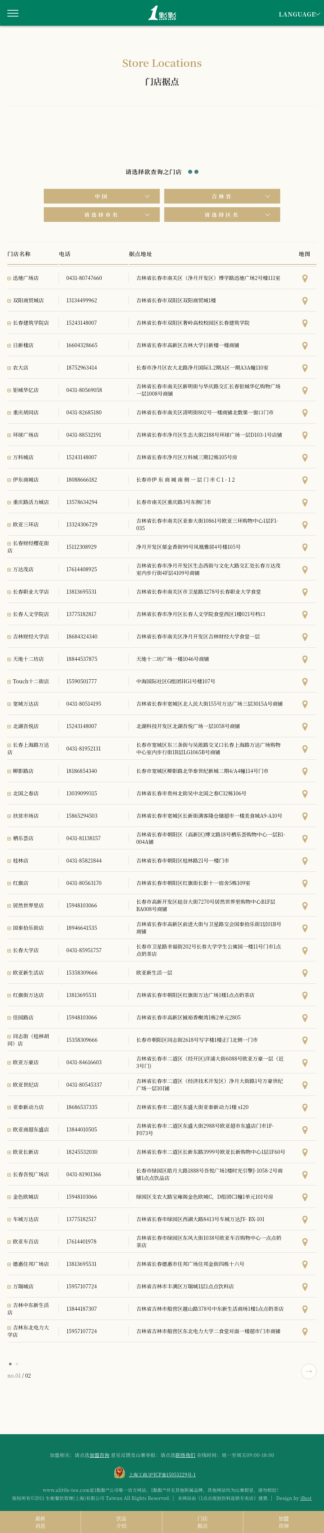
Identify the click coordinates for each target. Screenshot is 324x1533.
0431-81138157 (83, 838)
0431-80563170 (84, 882)
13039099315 (81, 793)
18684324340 (82, 636)
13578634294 (82, 501)
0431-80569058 (84, 389)
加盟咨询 (99, 1454)
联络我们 (186, 1454)
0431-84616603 (84, 1062)
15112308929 (81, 546)
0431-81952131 (83, 748)
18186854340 (81, 770)
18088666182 (81, 479)
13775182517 (81, 1219)
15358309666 (82, 972)
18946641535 (81, 927)
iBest (306, 1498)
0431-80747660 (84, 277)
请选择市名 (101, 214)
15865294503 (82, 815)
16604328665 (82, 345)
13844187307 (81, 1308)
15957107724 (81, 1286)
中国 (102, 196)
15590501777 (81, 681)
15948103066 (81, 905)
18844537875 (81, 658)
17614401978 (81, 1241)
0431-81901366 (83, 1174)
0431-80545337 (84, 1084)
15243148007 (81, 322)
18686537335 (82, 1107)
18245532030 (82, 1151)
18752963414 (81, 367)
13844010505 (81, 1129)
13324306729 (82, 524)
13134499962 (81, 300)
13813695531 (81, 591)
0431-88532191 (83, 434)
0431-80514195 (83, 703)
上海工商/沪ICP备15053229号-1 (162, 1474)
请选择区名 (222, 214)
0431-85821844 (84, 860)
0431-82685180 (84, 412)
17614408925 (81, 569)
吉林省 (222, 196)
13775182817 (81, 614)
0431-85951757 (84, 950)
